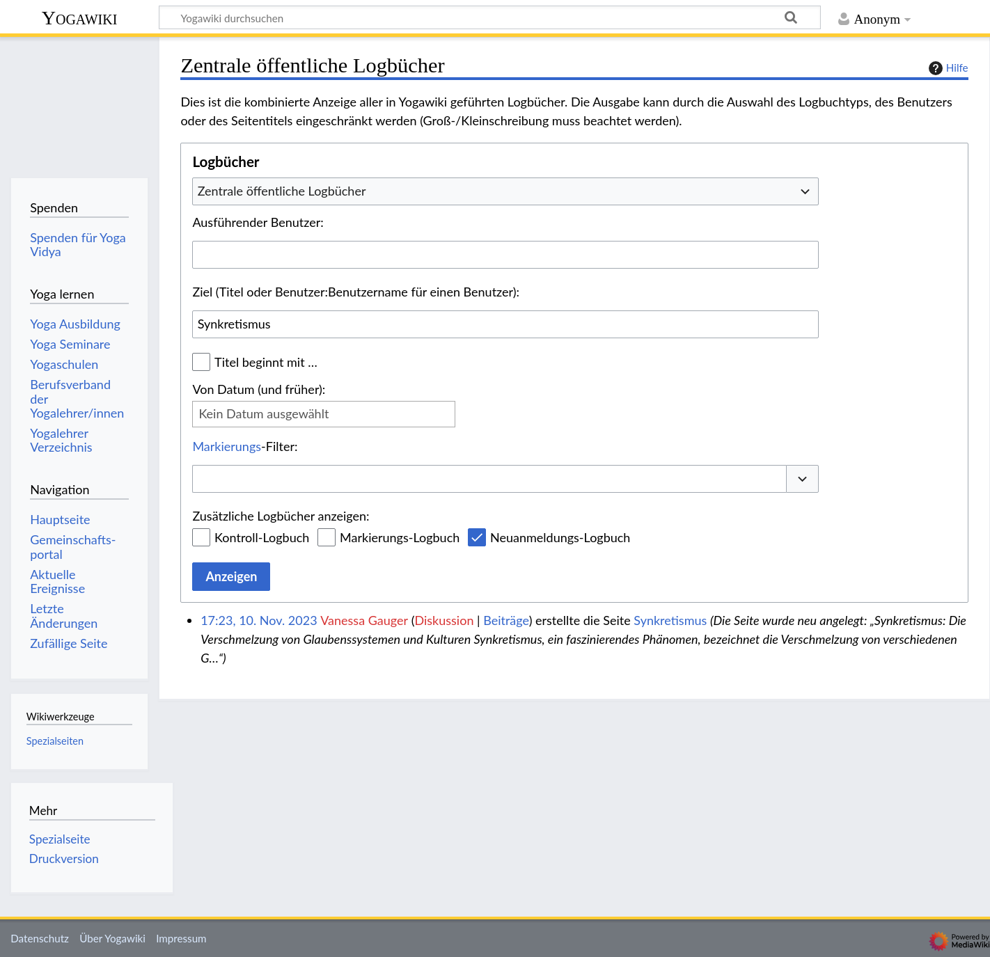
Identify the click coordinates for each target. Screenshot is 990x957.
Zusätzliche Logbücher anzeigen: (280, 515)
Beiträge (505, 620)
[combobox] (505, 191)
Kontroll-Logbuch (261, 537)
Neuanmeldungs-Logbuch (560, 537)
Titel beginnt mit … (265, 362)
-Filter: (244, 446)
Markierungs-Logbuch (399, 537)
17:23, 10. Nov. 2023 (259, 620)
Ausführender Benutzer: (257, 222)
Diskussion (443, 620)
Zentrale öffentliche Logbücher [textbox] (282, 190)
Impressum (181, 938)
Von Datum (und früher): (258, 389)
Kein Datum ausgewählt (263, 413)
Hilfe (946, 68)
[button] (802, 479)
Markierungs (226, 446)
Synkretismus (670, 620)
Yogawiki (80, 18)
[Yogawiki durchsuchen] (489, 17)
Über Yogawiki (112, 938)
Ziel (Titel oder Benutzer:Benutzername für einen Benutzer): (355, 291)
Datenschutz (39, 938)
